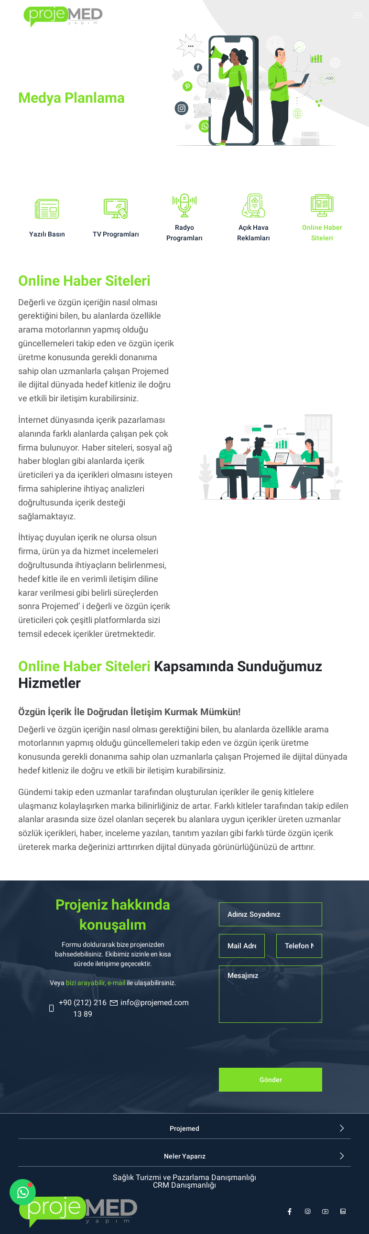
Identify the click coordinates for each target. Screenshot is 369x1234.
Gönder (271, 1080)
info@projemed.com (149, 1003)
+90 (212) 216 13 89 (77, 1008)
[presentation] (291, 1049)
